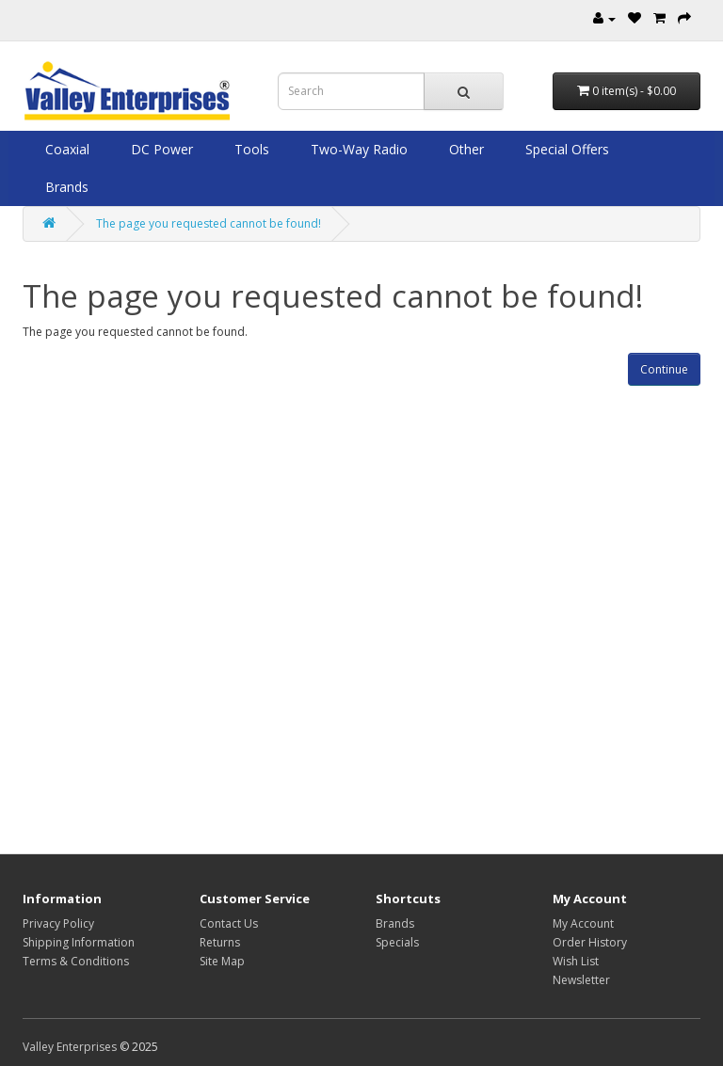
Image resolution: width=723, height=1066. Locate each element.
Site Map (222, 961)
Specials (397, 942)
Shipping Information (79, 942)
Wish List (576, 961)
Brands (64, 187)
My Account (583, 923)
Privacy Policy (58, 923)
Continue (664, 369)
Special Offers (565, 149)
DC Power (160, 149)
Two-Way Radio (357, 149)
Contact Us (229, 923)
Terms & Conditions (76, 961)
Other (464, 149)
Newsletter (581, 980)
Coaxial (65, 149)
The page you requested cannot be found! (208, 223)
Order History (590, 942)
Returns (220, 942)
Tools (250, 149)
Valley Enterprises (70, 1047)
